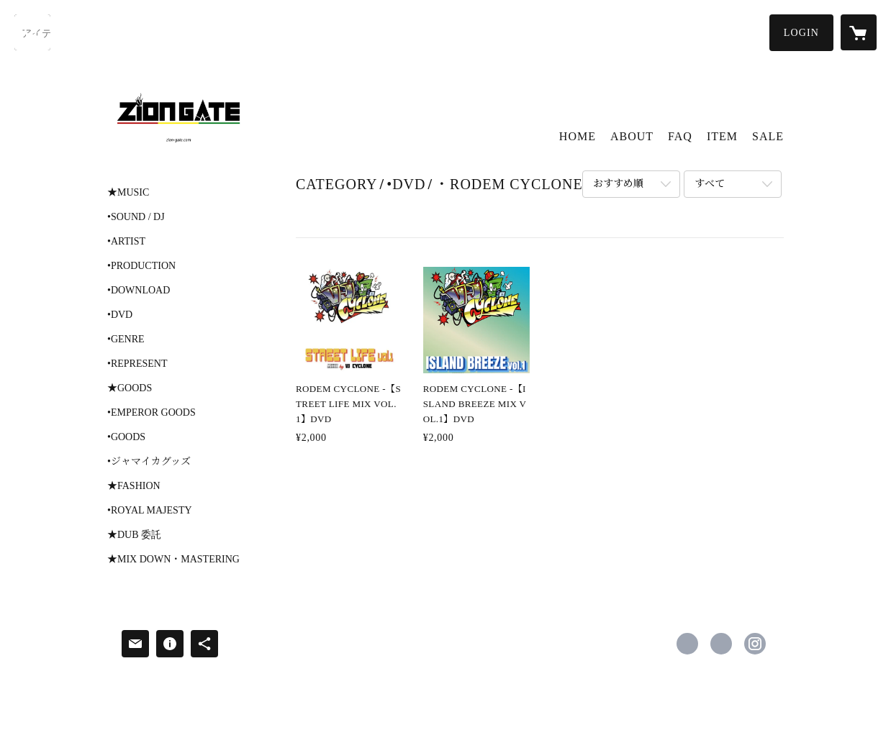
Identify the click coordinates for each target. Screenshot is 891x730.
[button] (801, 32)
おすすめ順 (618, 183)
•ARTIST (126, 242)
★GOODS (129, 388)
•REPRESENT (137, 364)
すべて (710, 183)
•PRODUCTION (141, 266)
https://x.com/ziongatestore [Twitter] (721, 643)
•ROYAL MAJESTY (149, 511)
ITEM (722, 136)
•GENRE (126, 339)
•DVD (119, 315)
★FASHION (133, 486)
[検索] (32, 32)
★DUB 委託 (134, 535)
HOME (577, 136)
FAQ (680, 136)
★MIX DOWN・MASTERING (173, 560)
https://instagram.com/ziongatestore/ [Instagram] (755, 643)
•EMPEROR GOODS (151, 413)
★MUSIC (128, 193)
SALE (768, 136)
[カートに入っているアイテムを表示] (859, 32)
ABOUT (631, 136)
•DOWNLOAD (138, 291)
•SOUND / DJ (136, 217)
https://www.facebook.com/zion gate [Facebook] (687, 643)
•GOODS (126, 437)
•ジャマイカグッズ (149, 462)
